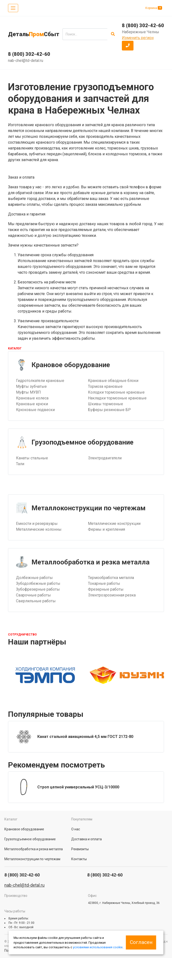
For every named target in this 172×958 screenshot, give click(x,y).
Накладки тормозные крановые (117, 398)
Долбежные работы (34, 577)
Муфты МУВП (28, 392)
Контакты (79, 859)
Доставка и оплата (86, 839)
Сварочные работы (33, 595)
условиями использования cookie (98, 947)
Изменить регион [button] (138, 37)
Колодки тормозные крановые (116, 392)
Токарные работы (104, 583)
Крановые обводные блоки (113, 380)
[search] (85, 34)
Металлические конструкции (114, 523)
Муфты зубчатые (31, 386)
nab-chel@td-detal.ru (25, 60)
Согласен (141, 942)
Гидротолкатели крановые (40, 380)
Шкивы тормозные (105, 404)
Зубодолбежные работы (38, 583)
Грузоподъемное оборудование (30, 839)
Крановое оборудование (24, 829)
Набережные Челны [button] (140, 32)
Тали (20, 464)
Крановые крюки (32, 404)
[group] (86, 736)
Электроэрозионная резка (112, 595)
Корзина (153, 8)
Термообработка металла (111, 577)
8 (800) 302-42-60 (29, 54)
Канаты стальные (32, 458)
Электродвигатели (105, 458)
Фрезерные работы (106, 589)
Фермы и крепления (106, 529)
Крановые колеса (32, 398)
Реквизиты (80, 849)
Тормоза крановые (105, 386)
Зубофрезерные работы (38, 589)
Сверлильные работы (36, 601)
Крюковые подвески (35, 409)
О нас (75, 829)
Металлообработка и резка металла (33, 849)
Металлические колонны (39, 529)
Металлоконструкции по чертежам (32, 859)
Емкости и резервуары (37, 523)
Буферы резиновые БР (109, 409)
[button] (127, 45)
